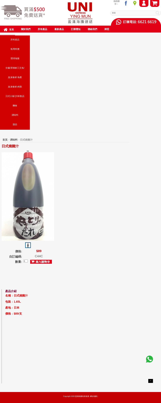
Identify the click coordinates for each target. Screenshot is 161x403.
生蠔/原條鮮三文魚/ (15, 68)
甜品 (15, 124)
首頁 (5, 139)
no (28, 195)
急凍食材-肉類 (15, 86)
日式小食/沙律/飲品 (15, 96)
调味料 (15, 115)
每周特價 (15, 49)
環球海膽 (15, 58)
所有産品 (15, 39)
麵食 (15, 105)
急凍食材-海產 (15, 77)
